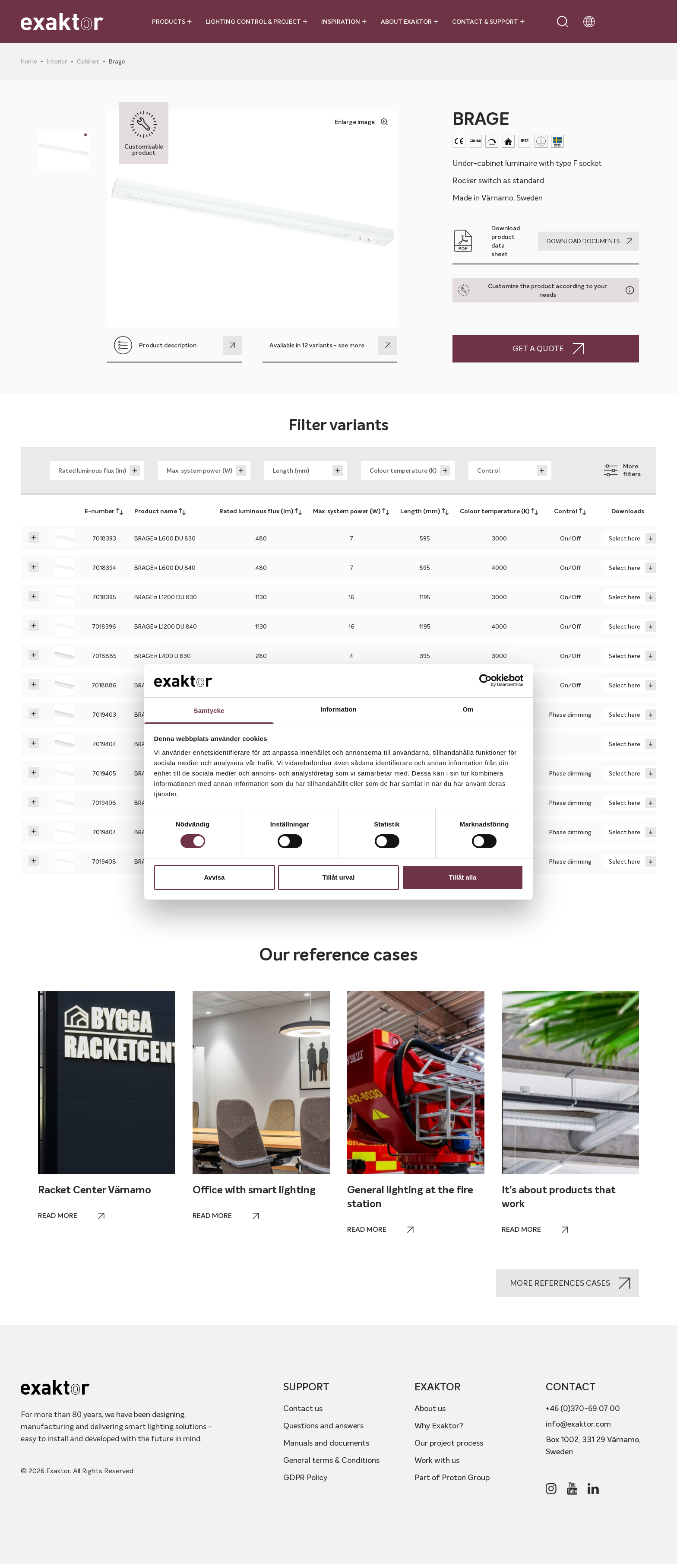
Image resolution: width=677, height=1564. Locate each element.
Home (29, 61)
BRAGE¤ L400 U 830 (162, 656)
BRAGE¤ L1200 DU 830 (165, 597)
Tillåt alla (463, 877)
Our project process (448, 1443)
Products (172, 21)
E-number (104, 511)
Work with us (436, 1460)
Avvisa (214, 877)
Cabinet (88, 61)
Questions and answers (323, 1425)
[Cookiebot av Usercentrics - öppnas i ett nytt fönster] (485, 680)
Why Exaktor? (438, 1425)
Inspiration (344, 21)
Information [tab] (338, 709)
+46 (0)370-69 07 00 (583, 1408)
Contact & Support (488, 21)
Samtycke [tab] (209, 710)
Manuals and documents (326, 1443)
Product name (160, 511)
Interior (57, 61)
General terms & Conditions (331, 1460)
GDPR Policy (305, 1477)
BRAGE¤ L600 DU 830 (165, 538)
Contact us (303, 1408)
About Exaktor (409, 21)
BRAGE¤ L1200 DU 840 (165, 626)
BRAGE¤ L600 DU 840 (165, 568)
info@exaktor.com (578, 1424)
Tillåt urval (339, 877)
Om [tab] (467, 709)
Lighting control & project (256, 21)
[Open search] (562, 22)
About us (430, 1408)
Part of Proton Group (452, 1477)
